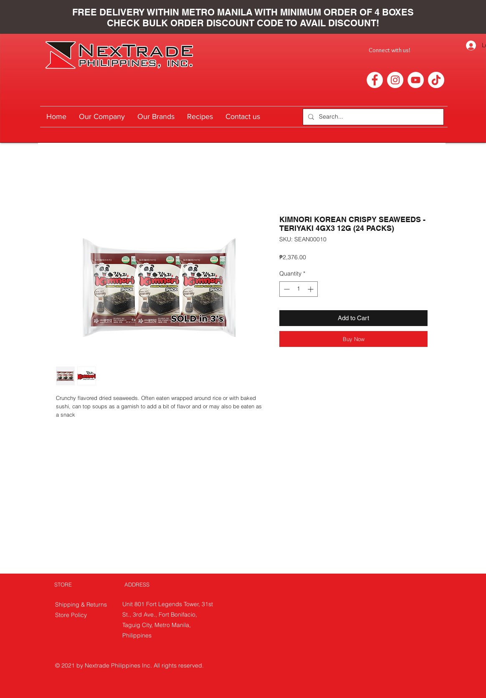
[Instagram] (395, 80)
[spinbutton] (298, 289)
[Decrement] (286, 289)
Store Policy (71, 615)
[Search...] (372, 117)
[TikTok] (436, 80)
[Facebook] (375, 80)
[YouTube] (416, 80)
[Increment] (311, 289)
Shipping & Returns (82, 604)
